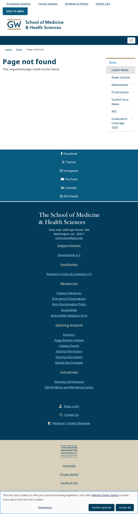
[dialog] (69, 502)
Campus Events (69, 347)
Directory (69, 336)
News (19, 50)
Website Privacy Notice (105, 495)
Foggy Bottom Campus (69, 342)
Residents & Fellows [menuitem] (76, 3)
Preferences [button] (45, 507)
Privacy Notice (69, 476)
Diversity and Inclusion (69, 383)
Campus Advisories (69, 295)
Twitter (71, 164)
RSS (114, 113)
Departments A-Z (69, 256)
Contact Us (72, 416)
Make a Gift (71, 408)
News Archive (121, 79)
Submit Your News (120, 103)
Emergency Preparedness (69, 300)
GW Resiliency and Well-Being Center (69, 389)
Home (8, 50)
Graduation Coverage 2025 (119, 124)
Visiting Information (69, 353)
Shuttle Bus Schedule (69, 364)
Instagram (70, 172)
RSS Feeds (71, 198)
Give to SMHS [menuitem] (15, 11)
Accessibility (69, 311)
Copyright (69, 467)
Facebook (70, 155)
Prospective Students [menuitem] (18, 3)
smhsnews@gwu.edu (69, 239)
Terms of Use (69, 484)
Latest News (120, 72)
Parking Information (69, 358)
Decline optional (101, 507)
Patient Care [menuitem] (103, 3)
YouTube (71, 181)
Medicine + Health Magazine (71, 425)
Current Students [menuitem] (48, 3)
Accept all (124, 507)
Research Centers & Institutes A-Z (69, 275)
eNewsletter (120, 86)
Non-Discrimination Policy (69, 306)
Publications (120, 94)
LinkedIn (71, 189)
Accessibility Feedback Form (69, 317)
